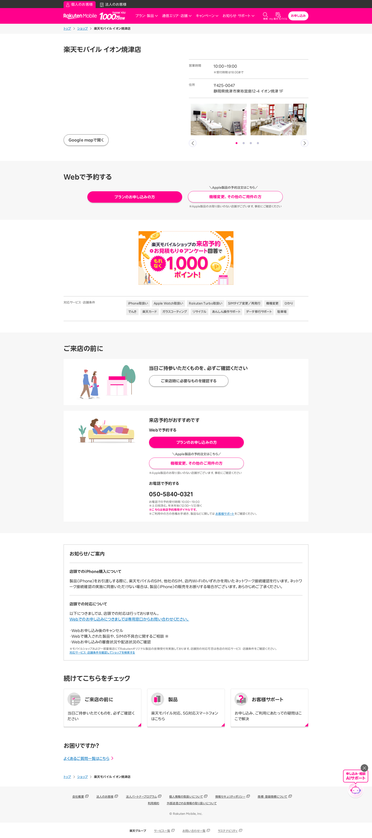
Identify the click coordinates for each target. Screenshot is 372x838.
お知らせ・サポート (239, 16)
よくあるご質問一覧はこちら (89, 758)
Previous (192, 143)
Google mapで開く (86, 140)
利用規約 (153, 803)
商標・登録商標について (272, 796)
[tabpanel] (219, 119)
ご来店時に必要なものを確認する (189, 381)
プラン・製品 (146, 16)
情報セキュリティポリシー (230, 796)
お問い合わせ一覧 (193, 830)
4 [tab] (258, 143)
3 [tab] (251, 143)
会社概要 (78, 796)
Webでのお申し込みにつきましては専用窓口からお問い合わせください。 (129, 619)
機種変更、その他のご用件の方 (235, 197)
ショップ (82, 28)
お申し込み (298, 15)
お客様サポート (224, 513)
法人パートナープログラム (141, 796)
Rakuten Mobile (82, 16)
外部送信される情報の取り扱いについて (192, 803)
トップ (67, 28)
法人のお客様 (105, 796)
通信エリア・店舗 (177, 16)
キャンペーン (207, 16)
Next (304, 143)
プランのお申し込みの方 (134, 197)
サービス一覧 (162, 830)
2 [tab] (244, 143)
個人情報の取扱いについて (186, 796)
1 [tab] (237, 143)
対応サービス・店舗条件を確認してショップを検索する (102, 652)
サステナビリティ (228, 830)
